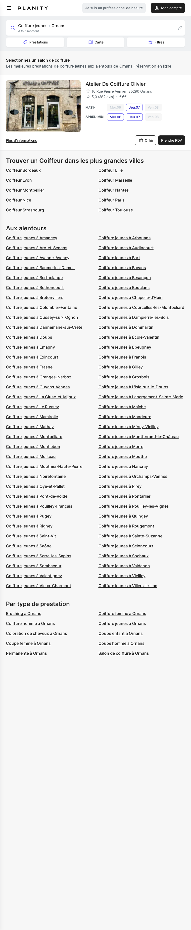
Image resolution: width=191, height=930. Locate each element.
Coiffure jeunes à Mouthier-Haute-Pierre (44, 466)
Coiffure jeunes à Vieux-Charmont (38, 585)
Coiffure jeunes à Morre (120, 446)
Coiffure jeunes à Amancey (31, 237)
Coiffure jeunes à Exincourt (32, 357)
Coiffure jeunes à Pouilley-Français (39, 506)
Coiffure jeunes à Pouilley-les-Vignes (133, 506)
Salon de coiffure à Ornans (123, 653)
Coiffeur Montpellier (25, 190)
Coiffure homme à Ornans (30, 623)
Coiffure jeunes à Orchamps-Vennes (132, 476)
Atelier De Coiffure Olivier (116, 84)
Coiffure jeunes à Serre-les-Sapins (38, 555)
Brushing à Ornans (23, 613)
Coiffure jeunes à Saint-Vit (31, 535)
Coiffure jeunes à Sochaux (123, 555)
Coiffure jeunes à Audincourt (126, 247)
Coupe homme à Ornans (121, 643)
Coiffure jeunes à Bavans (122, 267)
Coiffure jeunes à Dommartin (125, 327)
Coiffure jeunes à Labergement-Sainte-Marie (140, 396)
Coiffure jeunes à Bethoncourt (35, 287)
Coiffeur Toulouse (115, 209)
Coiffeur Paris (111, 200)
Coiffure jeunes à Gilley (120, 366)
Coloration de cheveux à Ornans (36, 633)
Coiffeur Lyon (19, 180)
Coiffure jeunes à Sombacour (33, 565)
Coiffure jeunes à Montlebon (33, 446)
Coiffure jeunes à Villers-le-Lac (127, 585)
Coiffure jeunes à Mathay (30, 426)
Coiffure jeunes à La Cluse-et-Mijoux (41, 396)
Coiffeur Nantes (113, 190)
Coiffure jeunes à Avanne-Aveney (37, 257)
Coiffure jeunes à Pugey (28, 516)
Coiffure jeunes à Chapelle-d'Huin (130, 297)
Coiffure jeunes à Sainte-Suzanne (130, 535)
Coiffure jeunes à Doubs (29, 337)
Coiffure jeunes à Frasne (29, 366)
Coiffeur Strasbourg (25, 209)
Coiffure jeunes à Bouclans (124, 287)
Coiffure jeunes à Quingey (123, 516)
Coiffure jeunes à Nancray (123, 466)
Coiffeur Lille (110, 170)
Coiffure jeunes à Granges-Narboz (38, 376)
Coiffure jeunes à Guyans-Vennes (38, 386)
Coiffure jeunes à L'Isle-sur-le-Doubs (133, 386)
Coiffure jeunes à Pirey (120, 486)
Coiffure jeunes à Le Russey (32, 406)
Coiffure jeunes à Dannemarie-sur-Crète (44, 327)
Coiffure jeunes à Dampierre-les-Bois (133, 317)
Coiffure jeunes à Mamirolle (32, 416)
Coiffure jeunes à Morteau (31, 456)
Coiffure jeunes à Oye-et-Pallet (35, 486)
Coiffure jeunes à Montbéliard (34, 436)
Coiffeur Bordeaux (23, 170)
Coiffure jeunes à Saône (28, 545)
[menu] (9, 8)
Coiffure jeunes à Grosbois (123, 376)
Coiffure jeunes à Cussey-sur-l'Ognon (42, 317)
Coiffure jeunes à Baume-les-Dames (40, 267)
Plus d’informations (21, 140)
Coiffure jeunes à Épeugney (124, 347)
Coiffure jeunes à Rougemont (126, 526)
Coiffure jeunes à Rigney (29, 526)
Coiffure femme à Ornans (122, 613)
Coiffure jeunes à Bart (119, 257)
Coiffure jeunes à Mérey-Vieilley (128, 426)
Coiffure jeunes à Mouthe (122, 456)
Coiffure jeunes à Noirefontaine (36, 476)
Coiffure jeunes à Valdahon (124, 565)
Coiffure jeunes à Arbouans (124, 237)
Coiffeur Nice (18, 200)
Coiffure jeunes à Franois (122, 357)
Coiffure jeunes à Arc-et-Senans (36, 247)
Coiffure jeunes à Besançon (124, 277)
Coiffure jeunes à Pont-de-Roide (36, 496)
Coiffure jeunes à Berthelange (34, 277)
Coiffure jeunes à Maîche (122, 406)
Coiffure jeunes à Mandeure (124, 416)
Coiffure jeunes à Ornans (122, 623)
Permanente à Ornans (26, 653)
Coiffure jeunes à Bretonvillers (34, 297)
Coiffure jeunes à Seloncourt (125, 545)
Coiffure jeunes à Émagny (30, 347)
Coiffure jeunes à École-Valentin (128, 337)
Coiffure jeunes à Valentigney (34, 575)
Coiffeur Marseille (115, 180)
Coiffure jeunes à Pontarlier (124, 496)
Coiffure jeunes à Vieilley (121, 575)
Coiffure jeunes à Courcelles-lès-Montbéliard (141, 307)
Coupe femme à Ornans (28, 643)
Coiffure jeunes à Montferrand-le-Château (138, 436)
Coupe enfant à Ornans (120, 633)
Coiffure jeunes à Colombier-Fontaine (41, 307)
